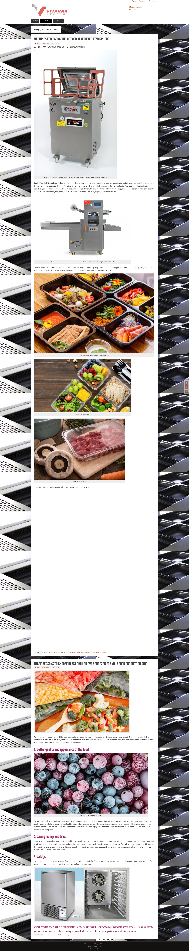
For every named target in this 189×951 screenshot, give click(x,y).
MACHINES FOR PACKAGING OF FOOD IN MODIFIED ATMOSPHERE (71, 39)
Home (135, 1)
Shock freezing (64, 935)
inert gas (54, 652)
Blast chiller (46, 935)
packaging (80, 652)
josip (38, 43)
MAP (59, 652)
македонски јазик (135, 7)
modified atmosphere (68, 652)
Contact (153, 1)
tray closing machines (91, 652)
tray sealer (103, 652)
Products (144, 1)
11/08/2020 (46, 43)
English (132, 10)
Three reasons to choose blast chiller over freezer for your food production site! (91, 663)
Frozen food (46, 652)
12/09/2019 (46, 668)
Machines (55, 43)
